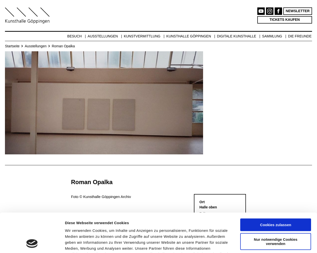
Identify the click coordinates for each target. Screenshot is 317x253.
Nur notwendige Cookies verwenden (275, 204)
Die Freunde (300, 36)
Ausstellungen (103, 36)
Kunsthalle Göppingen (188, 36)
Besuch (74, 36)
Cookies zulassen (275, 188)
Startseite (12, 46)
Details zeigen (77, 243)
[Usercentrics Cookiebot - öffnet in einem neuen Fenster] (32, 243)
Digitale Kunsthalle (236, 36)
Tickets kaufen (284, 20)
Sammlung (272, 36)
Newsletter (298, 11)
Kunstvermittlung (142, 36)
